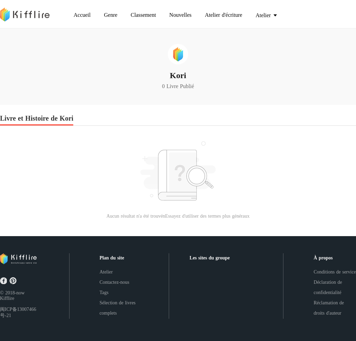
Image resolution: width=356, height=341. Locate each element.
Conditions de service (335, 272)
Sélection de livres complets (118, 308)
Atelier (106, 272)
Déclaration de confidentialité (328, 287)
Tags (104, 292)
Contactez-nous (114, 282)
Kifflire (7, 298)
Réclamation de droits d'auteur (329, 308)
